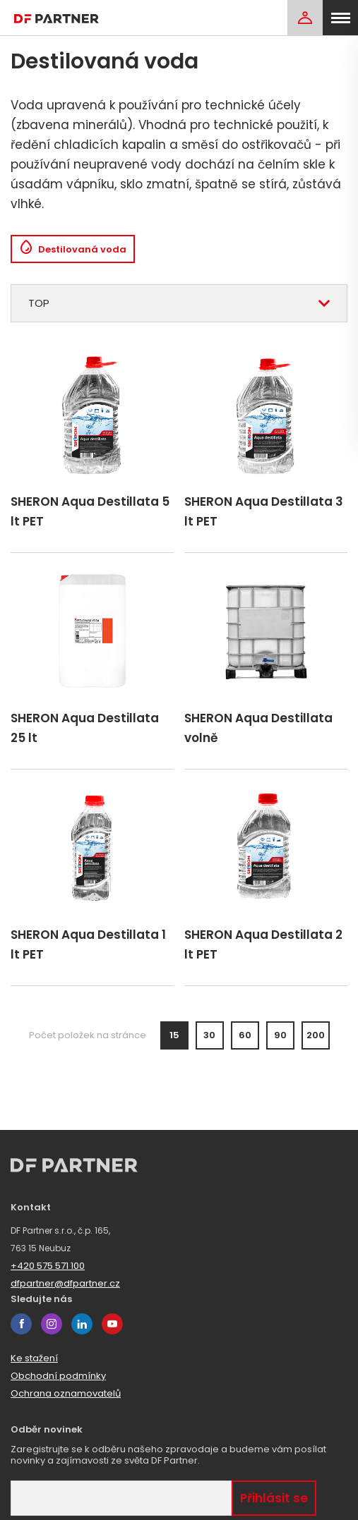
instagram (51, 1323)
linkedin (82, 1323)
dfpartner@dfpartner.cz (65, 1283)
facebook (21, 1323)
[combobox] (179, 303)
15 (174, 1035)
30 (209, 1035)
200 (315, 1035)
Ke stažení (34, 1358)
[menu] (340, 17)
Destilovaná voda (72, 249)
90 (280, 1035)
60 (245, 1035)
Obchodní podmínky (58, 1375)
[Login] (305, 17)
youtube (112, 1323)
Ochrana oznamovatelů (66, 1393)
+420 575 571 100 (48, 1265)
